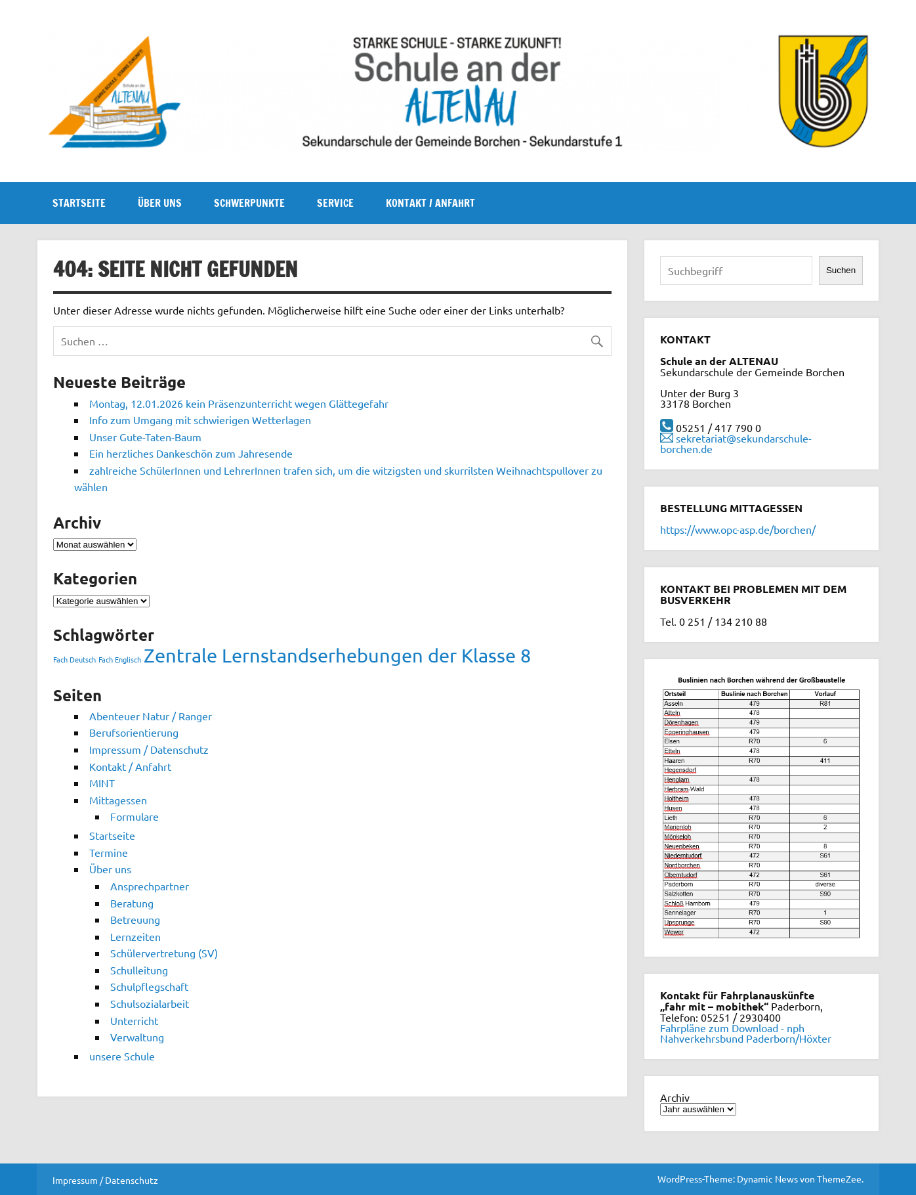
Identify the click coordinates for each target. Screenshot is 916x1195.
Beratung (132, 902)
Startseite (79, 203)
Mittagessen (118, 799)
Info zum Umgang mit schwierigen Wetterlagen (200, 419)
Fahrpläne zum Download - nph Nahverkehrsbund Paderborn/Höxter (745, 1033)
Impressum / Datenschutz (149, 749)
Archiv (675, 1097)
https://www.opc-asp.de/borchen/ (738, 529)
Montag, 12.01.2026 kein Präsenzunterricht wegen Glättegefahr (238, 403)
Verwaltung (137, 1036)
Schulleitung (139, 969)
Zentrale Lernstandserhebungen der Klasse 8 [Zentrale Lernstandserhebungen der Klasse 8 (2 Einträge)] (337, 655)
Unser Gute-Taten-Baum (145, 436)
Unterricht (134, 1020)
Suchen (841, 270)
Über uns (160, 203)
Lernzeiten (135, 936)
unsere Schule (122, 1055)
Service (335, 203)
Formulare (134, 816)
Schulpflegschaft (149, 986)
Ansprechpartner (149, 885)
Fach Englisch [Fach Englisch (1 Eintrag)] (119, 659)
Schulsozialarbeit (149, 1003)
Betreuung (135, 919)
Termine (108, 852)
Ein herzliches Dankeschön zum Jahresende (191, 453)
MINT (102, 782)
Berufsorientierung (133, 732)
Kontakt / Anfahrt (430, 203)
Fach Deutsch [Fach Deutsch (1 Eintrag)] (74, 659)
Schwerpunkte (249, 203)
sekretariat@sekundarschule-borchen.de (736, 443)
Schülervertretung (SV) (164, 952)
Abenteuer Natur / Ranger (150, 715)
